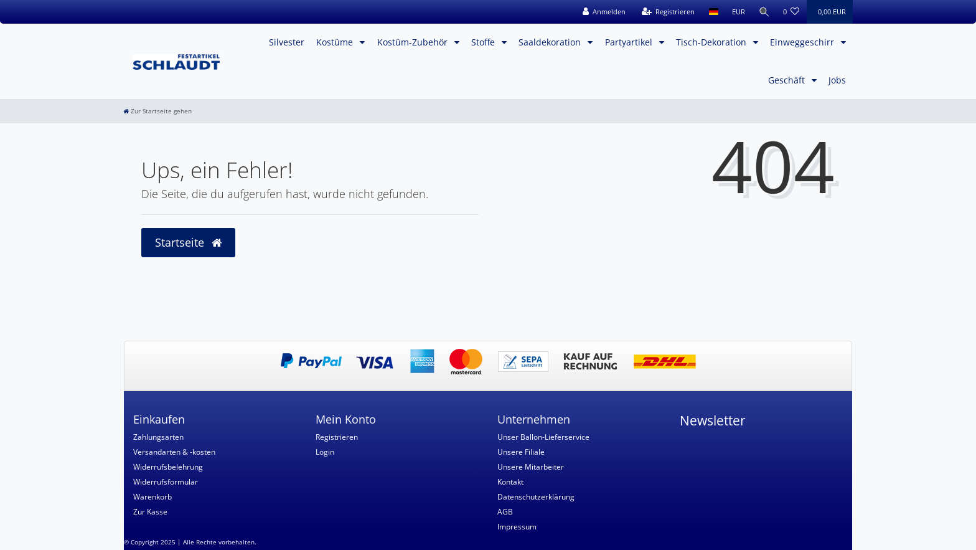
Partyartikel (630, 42)
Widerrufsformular (165, 482)
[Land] (712, 12)
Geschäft (787, 80)
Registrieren (337, 437)
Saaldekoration (550, 42)
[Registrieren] (667, 12)
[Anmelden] (603, 12)
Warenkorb (152, 496)
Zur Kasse (150, 511)
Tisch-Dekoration (712, 42)
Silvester (286, 42)
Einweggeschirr (803, 42)
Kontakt (510, 482)
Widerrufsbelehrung (168, 467)
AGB (505, 511)
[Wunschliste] (791, 12)
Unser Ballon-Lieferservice (543, 437)
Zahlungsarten (158, 437)
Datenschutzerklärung (536, 496)
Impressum (517, 526)
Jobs (837, 80)
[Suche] (763, 12)
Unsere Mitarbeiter (530, 467)
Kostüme (335, 42)
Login (325, 452)
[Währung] (737, 12)
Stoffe (484, 42)
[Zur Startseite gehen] (157, 111)
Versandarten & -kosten (174, 452)
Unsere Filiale (521, 452)
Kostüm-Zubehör (413, 42)
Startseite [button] (188, 242)
